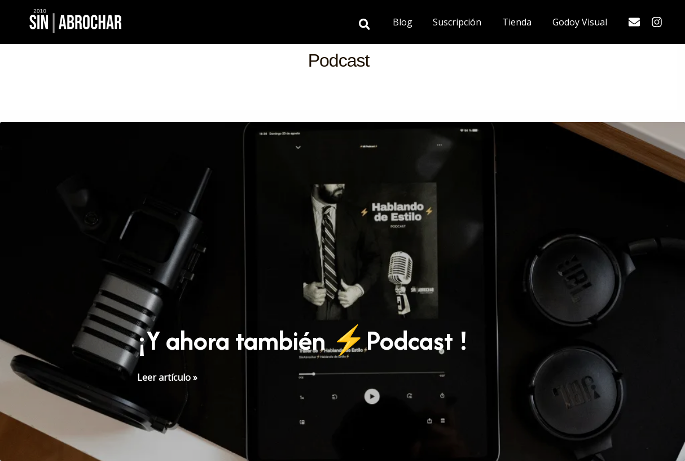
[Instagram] (656, 22)
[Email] (634, 22)
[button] (375, 25)
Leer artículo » (167, 377)
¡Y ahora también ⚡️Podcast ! (302, 340)
